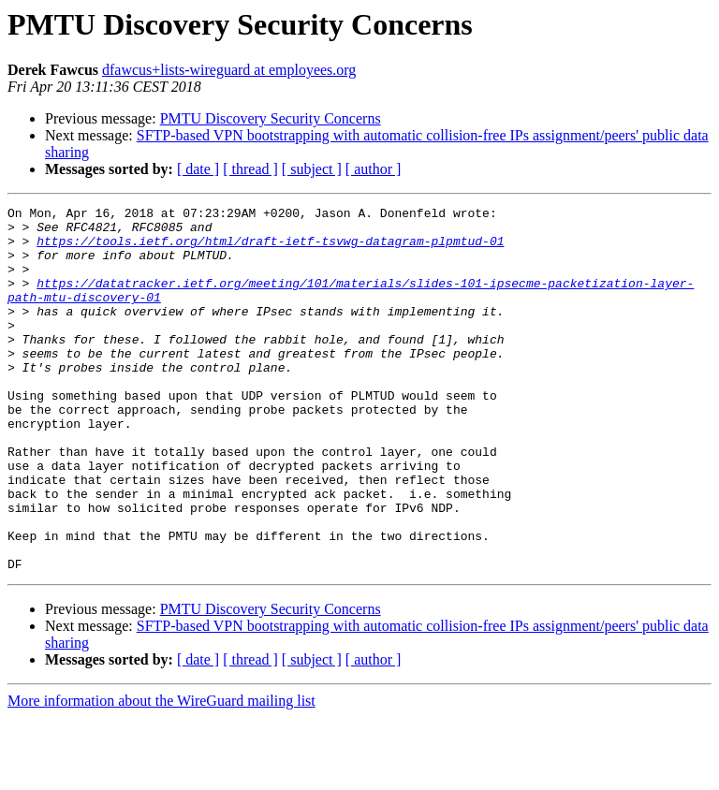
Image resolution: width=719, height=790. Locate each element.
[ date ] (198, 169)
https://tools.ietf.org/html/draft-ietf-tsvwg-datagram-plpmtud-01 (270, 249)
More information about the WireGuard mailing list (161, 774)
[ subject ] (312, 169)
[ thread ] (250, 169)
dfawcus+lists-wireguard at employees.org (229, 70)
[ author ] (373, 169)
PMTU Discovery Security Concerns (270, 118)
